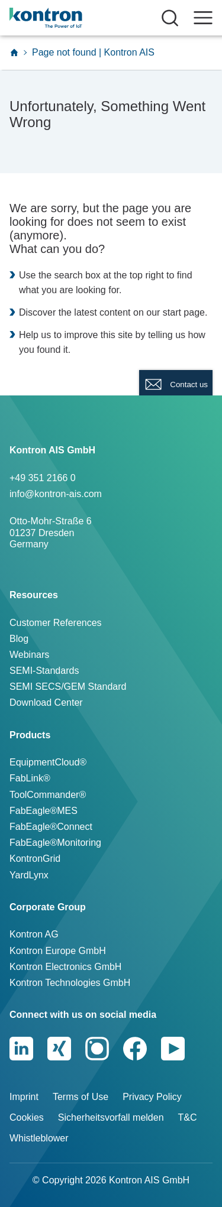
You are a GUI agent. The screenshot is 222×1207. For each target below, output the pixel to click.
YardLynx (29, 875)
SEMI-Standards (44, 671)
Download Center (46, 702)
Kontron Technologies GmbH (69, 983)
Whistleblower (39, 1138)
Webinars (29, 655)
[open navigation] (203, 17)
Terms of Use (80, 1097)
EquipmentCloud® (47, 762)
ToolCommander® (47, 795)
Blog (18, 639)
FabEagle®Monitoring (55, 843)
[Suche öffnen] (169, 17)
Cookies (26, 1117)
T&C (187, 1117)
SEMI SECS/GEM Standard (67, 687)
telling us (166, 335)
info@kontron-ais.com (55, 494)
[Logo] (63, 18)
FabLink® (29, 778)
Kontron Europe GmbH (57, 951)
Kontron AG (34, 934)
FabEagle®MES (43, 811)
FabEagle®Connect (50, 827)
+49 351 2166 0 (42, 478)
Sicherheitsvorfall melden (111, 1117)
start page (184, 312)
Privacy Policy (152, 1097)
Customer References (55, 623)
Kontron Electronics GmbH (65, 967)
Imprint (23, 1097)
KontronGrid (34, 859)
